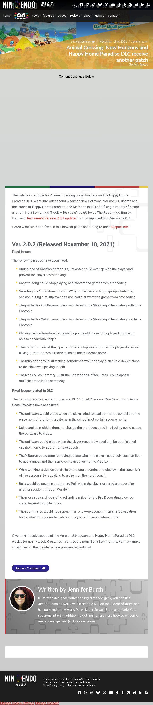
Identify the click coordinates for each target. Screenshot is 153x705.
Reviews (75, 15)
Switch (133, 64)
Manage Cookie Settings (81, 685)
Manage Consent (47, 703)
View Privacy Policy (54, 685)
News (35, 15)
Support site (120, 227)
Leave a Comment (30, 568)
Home (7, 15)
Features (48, 15)
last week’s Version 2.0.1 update (51, 218)
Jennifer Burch (87, 589)
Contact (113, 15)
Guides (62, 15)
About (87, 15)
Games (99, 15)
